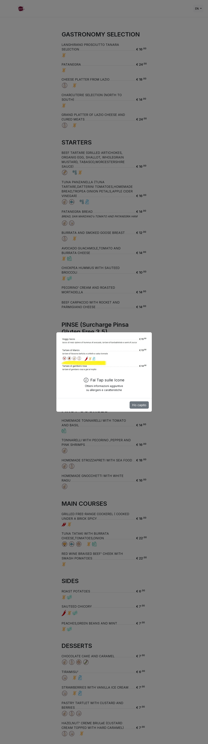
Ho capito (139, 405)
